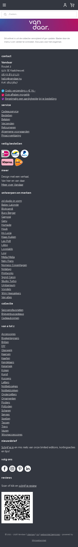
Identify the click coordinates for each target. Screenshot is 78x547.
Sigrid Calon (8, 277)
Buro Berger (8, 212)
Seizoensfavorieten (12, 310)
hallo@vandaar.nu (11, 78)
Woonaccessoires (11, 434)
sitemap (31, 534)
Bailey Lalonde (10, 204)
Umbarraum (8, 285)
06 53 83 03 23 (10, 74)
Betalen (5, 119)
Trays (4, 426)
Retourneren (8, 127)
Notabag (6, 269)
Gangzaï (6, 216)
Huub (4, 228)
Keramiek (6, 366)
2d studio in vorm (11, 200)
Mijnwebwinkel (39, 540)
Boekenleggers (10, 338)
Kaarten (5, 358)
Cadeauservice (9, 111)
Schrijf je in (7, 447)
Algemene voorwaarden (15, 131)
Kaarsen (6, 354)
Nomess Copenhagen (14, 265)
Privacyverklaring (11, 135)
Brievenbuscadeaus (12, 314)
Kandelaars (7, 362)
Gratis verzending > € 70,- (20, 90)
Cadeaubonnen (10, 318)
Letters (5, 382)
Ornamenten (8, 398)
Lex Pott (6, 241)
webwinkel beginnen (50, 534)
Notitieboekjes (9, 386)
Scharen (6, 410)
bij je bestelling (47, 98)
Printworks (7, 273)
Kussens (6, 378)
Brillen (5, 342)
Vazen (5, 430)
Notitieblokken (9, 390)
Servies (5, 414)
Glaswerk (6, 350)
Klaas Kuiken (8, 237)
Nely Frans (7, 261)
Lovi (3, 253)
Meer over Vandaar (12, 184)
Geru (4, 221)
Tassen (5, 422)
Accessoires (8, 334)
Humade (6, 225)
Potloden (6, 406)
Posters (5, 402)
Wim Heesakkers (11, 293)
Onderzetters (9, 394)
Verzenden (7, 123)
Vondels (6, 289)
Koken (5, 370)
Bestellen (6, 115)
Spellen (5, 418)
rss (37, 534)
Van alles (6, 297)
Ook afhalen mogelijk (17, 94)
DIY (3, 346)
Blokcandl (7, 208)
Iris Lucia (6, 233)
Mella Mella (8, 257)
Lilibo (4, 245)
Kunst (4, 374)
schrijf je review (28, 485)
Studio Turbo (8, 281)
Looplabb (7, 249)
